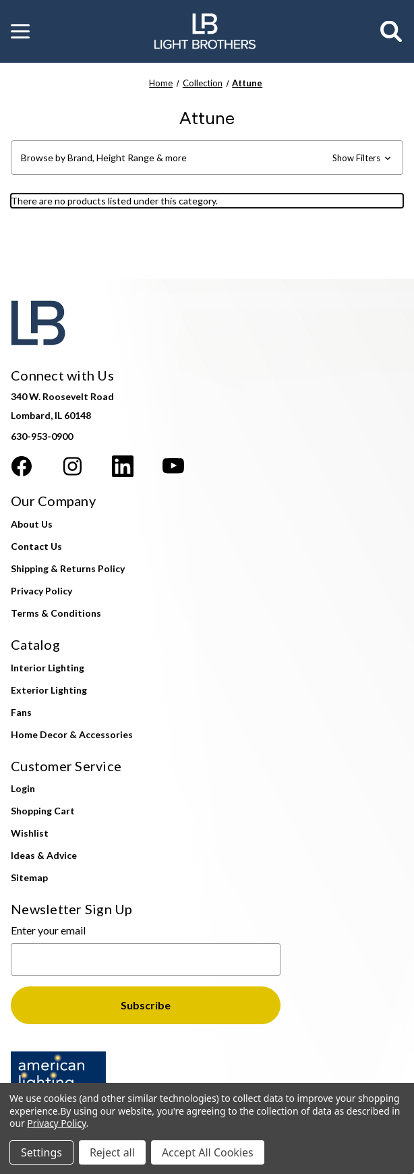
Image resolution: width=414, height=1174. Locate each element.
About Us (32, 524)
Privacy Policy (41, 590)
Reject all (112, 1152)
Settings (41, 1152)
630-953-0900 (42, 436)
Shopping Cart (43, 810)
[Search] (391, 32)
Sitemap (29, 877)
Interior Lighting (47, 667)
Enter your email (48, 930)
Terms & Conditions (56, 613)
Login (23, 788)
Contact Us (36, 546)
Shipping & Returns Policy (68, 568)
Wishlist (30, 833)
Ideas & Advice (44, 855)
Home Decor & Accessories (72, 734)
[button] (20, 32)
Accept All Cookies (208, 1152)
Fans (21, 712)
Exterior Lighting (49, 690)
